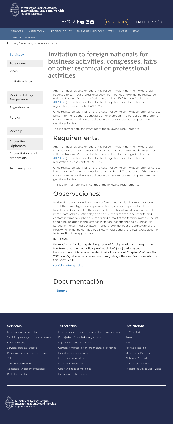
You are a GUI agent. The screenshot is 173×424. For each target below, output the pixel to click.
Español (156, 22)
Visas (14, 71)
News (136, 31)
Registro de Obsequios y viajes (143, 368)
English (142, 22)
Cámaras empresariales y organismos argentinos (87, 347)
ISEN (128, 342)
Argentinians (19, 107)
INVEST (123, 31)
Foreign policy (61, 31)
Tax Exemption (21, 168)
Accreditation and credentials (23, 156)
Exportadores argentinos (73, 353)
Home (12, 43)
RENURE (60, 102)
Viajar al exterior (16, 342)
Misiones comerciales (71, 363)
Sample (62, 290)
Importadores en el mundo (74, 358)
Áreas (129, 337)
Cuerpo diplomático (19, 363)
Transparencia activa (138, 363)
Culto (10, 358)
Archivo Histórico (136, 347)
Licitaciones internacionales (74, 374)
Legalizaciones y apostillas (22, 332)
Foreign (15, 117)
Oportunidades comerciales (74, 368)
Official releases (23, 37)
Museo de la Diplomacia (140, 353)
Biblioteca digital (17, 374)
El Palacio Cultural (136, 358)
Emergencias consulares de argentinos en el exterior (89, 332)
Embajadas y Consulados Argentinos (79, 337)
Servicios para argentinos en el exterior (30, 337)
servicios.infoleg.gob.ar (69, 265)
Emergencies (116, 22)
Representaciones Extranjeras (75, 342)
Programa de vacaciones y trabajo (27, 353)
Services (17, 31)
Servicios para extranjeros (22, 347)
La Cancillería (133, 332)
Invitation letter (21, 81)
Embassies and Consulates (95, 31)
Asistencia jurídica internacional (26, 368)
